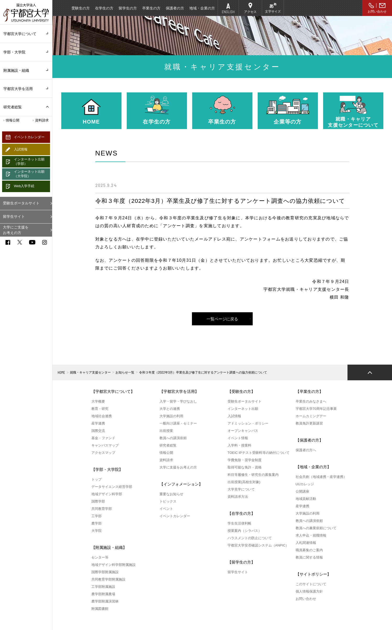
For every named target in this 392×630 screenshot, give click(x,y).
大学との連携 (169, 409)
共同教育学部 (101, 509)
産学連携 (98, 423)
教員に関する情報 (309, 557)
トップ (96, 479)
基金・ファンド (103, 438)
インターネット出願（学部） (29, 161)
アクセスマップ (103, 453)
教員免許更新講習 (309, 423)
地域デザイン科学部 (106, 494)
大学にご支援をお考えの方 (16, 230)
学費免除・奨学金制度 (245, 460)
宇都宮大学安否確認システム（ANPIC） (258, 545)
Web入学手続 (24, 186)
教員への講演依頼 (173, 438)
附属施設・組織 (26, 70)
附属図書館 (99, 609)
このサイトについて (311, 584)
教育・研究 (99, 409)
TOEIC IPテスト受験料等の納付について (259, 453)
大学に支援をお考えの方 (178, 467)
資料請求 (42, 120)
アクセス (250, 12)
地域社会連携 (101, 416)
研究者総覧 (12, 107)
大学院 (96, 531)
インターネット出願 (243, 409)
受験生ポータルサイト (21, 203)
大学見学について (241, 489)
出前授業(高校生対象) (244, 482)
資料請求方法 (238, 497)
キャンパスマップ (105, 445)
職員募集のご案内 (309, 550)
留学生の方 (128, 8)
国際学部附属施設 (105, 572)
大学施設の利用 (171, 416)
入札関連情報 (306, 543)
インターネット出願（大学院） (29, 174)
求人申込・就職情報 (311, 535)
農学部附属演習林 (105, 601)
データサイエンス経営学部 (111, 487)
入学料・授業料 (239, 445)
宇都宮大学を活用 (26, 89)
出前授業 (166, 431)
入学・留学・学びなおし (178, 401)
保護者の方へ (306, 450)
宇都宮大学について (26, 34)
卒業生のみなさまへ (311, 401)
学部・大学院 (26, 52)
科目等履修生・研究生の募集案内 (253, 475)
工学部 (96, 516)
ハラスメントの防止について (250, 538)
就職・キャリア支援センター (90, 372)
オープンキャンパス (243, 431)
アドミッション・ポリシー (248, 423)
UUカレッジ (305, 484)
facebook (7, 242)
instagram (44, 242)
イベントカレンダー (29, 137)
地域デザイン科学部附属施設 (113, 565)
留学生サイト (14, 216)
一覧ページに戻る (222, 319)
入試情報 (20, 149)
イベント (166, 509)
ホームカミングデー (311, 416)
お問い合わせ (377, 11)
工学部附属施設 (103, 587)
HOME (61, 372)
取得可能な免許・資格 (245, 467)
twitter (19, 242)
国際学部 (98, 501)
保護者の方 (175, 8)
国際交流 (98, 431)
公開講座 (302, 491)
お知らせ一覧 (124, 372)
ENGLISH (228, 11)
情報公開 (12, 120)
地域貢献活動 (306, 499)
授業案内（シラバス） (245, 531)
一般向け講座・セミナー (178, 423)
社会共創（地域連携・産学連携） (321, 477)
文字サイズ (273, 11)
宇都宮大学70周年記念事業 (316, 409)
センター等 (99, 557)
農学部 (96, 523)
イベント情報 (238, 438)
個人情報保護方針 (309, 591)
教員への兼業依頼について (316, 528)
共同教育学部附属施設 (108, 579)
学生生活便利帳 (239, 523)
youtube (32, 242)
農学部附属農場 (103, 594)
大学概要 (98, 401)
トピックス (167, 501)
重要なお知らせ (171, 494)
